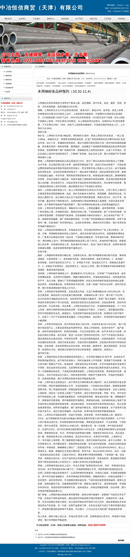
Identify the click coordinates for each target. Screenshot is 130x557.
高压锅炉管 (9, 88)
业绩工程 (93, 19)
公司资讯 (8, 72)
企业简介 (22, 19)
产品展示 (36, 19)
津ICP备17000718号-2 (65, 555)
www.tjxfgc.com (12, 122)
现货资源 (65, 19)
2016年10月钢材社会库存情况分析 (55, 534)
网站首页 (8, 19)
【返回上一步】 (111, 79)
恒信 (59, 545)
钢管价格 (8, 76)
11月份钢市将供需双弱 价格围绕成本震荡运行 (59, 537)
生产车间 (79, 19)
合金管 (7, 92)
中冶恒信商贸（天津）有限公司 (62, 79)
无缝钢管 (8, 84)
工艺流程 (107, 19)
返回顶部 (121, 540)
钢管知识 (8, 80)
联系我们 (121, 19)
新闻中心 (50, 19)
